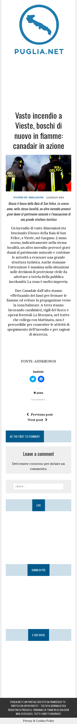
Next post (37, 419)
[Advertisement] (38, 81)
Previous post (39, 414)
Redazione (36, 197)
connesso (36, 463)
